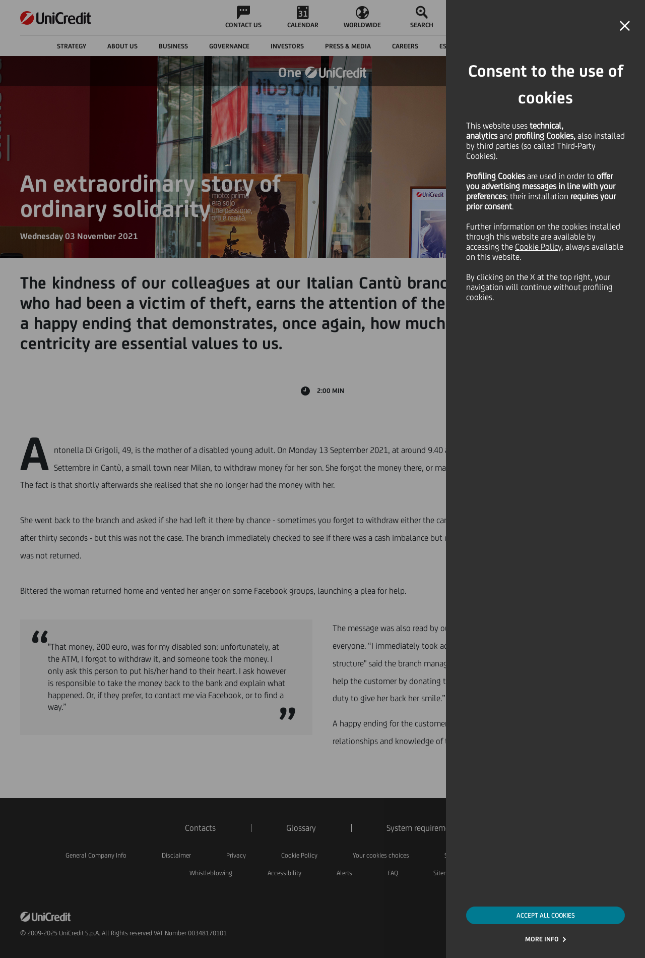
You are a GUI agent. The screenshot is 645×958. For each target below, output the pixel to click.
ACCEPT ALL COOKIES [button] (546, 915)
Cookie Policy (538, 247)
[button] (625, 26)
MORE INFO (542, 939)
